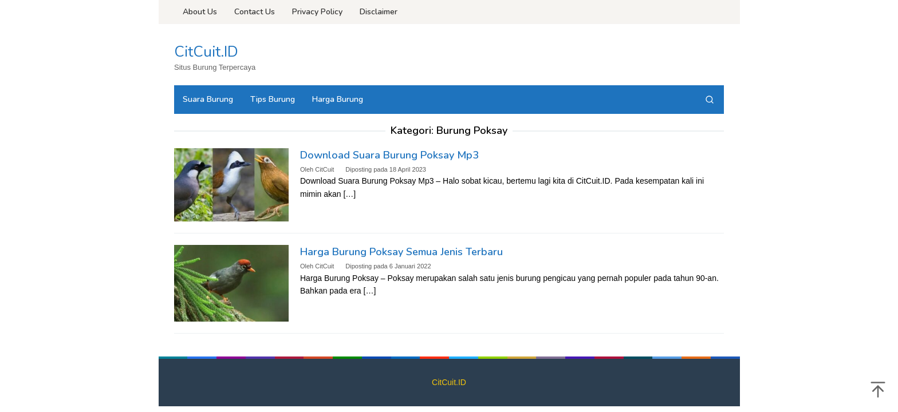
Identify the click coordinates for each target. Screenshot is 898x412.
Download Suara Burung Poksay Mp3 (389, 155)
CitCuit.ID (206, 52)
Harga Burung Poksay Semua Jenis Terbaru (401, 252)
